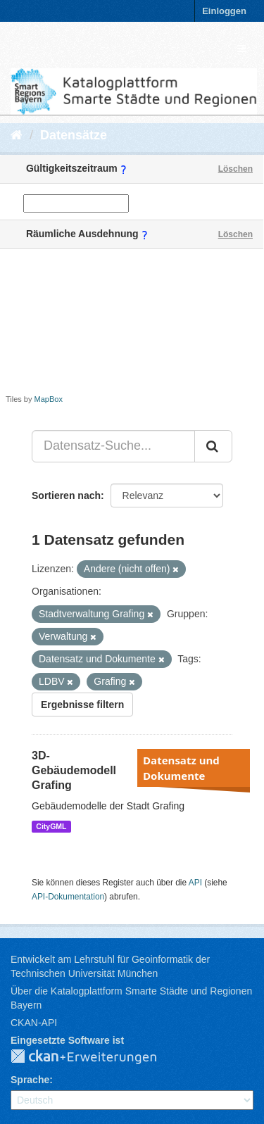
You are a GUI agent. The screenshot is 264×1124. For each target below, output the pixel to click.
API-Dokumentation (68, 897)
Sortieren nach (66, 495)
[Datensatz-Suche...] (113, 446)
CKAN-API (34, 1022)
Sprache (30, 1079)
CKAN (95, 1057)
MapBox (48, 399)
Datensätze (73, 135)
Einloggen (224, 11)
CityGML (51, 826)
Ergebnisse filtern (82, 704)
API (195, 883)
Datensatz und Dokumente (181, 768)
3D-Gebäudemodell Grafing (74, 770)
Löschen (235, 169)
